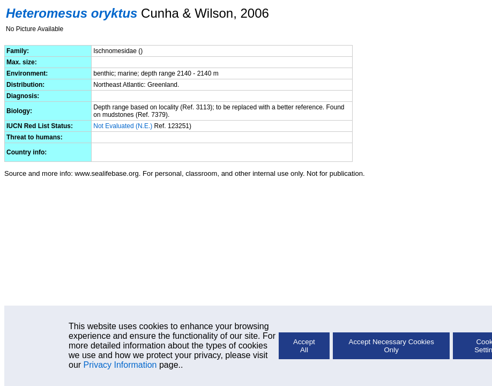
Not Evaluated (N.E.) (122, 126)
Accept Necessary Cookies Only (391, 346)
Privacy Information (120, 364)
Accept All (304, 346)
